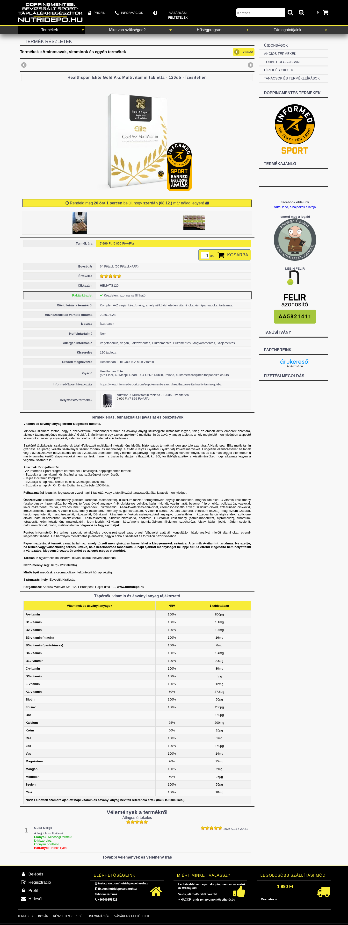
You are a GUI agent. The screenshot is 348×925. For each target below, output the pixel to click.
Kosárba (237, 255)
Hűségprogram (210, 30)
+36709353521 (107, 899)
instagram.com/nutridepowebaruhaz (123, 883)
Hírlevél (36, 898)
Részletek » (269, 899)
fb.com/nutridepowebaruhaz (117, 888)
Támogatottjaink (287, 30)
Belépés (36, 874)
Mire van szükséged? (127, 30)
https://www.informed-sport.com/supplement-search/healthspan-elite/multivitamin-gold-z (161, 384)
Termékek (49, 30)
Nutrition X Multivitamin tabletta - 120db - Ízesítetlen (153, 395)
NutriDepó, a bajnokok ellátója (295, 207)
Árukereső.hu (295, 366)
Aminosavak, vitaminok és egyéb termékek (84, 52)
